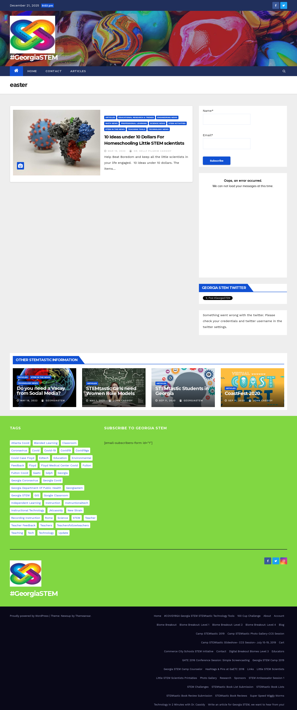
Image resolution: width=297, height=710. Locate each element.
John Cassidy (121, 400)
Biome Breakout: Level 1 (194, 624)
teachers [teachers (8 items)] (46, 525)
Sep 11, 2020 (167, 400)
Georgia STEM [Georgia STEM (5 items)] (20, 495)
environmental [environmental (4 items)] (81, 457)
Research (225, 677)
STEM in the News (115, 129)
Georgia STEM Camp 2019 (268, 660)
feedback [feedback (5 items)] (17, 465)
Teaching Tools (136, 129)
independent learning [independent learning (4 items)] (26, 502)
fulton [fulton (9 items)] (87, 465)
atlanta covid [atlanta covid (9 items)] (20, 442)
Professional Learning (134, 123)
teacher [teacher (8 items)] (90, 517)
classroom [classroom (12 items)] (69, 442)
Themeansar (83, 615)
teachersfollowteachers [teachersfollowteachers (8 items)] (73, 525)
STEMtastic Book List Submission (232, 686)
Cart (281, 642)
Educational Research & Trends (136, 117)
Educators (278, 651)
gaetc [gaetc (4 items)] (37, 472)
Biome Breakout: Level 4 (261, 624)
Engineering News (167, 117)
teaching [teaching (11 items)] (17, 532)
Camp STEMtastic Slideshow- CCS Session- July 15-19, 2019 (238, 642)
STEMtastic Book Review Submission (189, 695)
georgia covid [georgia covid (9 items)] (52, 480)
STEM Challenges (198, 686)
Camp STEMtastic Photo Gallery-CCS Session (255, 633)
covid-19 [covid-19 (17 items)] (50, 450)
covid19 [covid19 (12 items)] (66, 450)
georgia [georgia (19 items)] (63, 472)
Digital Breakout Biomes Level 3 (249, 651)
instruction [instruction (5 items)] (52, 502)
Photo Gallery (208, 677)
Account (279, 615)
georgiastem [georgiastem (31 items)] (74, 487)
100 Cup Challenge (248, 615)
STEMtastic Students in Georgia (182, 391)
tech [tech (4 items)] (31, 532)
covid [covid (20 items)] (35, 450)
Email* (227, 141)
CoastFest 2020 (242, 393)
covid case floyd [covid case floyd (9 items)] (22, 457)
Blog (281, 624)
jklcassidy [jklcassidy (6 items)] (56, 510)
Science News (157, 123)
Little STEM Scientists (270, 669)
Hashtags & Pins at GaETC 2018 (224, 669)
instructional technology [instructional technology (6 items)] (27, 510)
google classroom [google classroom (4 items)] (56, 495)
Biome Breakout (167, 624)
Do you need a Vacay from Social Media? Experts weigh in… (41, 393)
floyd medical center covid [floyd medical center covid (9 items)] (59, 465)
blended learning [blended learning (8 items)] (46, 442)
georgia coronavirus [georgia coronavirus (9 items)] (24, 480)
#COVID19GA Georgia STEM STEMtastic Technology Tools (199, 615)
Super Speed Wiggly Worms (267, 695)
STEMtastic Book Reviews (231, 695)
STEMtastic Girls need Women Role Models (111, 391)
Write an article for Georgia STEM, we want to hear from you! (246, 704)
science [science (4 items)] (63, 517)
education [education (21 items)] (60, 457)
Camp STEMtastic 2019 (210, 633)
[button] (284, 71)
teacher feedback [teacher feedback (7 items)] (23, 525)
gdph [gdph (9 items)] (49, 472)
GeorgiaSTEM (53, 400)
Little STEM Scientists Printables (176, 677)
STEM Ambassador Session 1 (266, 677)
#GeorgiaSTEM (34, 57)
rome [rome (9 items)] (49, 517)
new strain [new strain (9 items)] (75, 510)
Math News (111, 123)
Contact (53, 71)
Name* (227, 117)
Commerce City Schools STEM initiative (188, 651)
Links (250, 669)
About (267, 615)
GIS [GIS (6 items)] (36, 495)
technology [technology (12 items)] (46, 532)
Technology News (159, 129)
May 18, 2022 (29, 400)
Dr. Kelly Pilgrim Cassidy (150, 151)
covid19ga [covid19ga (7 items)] (82, 450)
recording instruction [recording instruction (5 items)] (25, 517)
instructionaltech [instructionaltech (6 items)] (76, 502)
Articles (78, 71)
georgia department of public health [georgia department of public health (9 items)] (36, 487)
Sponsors (240, 677)
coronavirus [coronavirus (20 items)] (19, 450)
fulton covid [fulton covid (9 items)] (19, 472)
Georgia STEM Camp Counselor (183, 669)
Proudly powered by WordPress (29, 615)
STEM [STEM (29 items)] (76, 517)
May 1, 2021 (97, 400)
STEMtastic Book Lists (270, 686)
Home (32, 71)
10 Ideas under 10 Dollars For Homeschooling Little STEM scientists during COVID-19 (144, 143)
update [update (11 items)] (63, 532)
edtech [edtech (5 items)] (44, 457)
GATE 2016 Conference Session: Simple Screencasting (216, 660)
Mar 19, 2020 (117, 151)
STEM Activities (176, 123)
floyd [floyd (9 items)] (32, 465)
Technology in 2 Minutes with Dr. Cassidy (179, 704)
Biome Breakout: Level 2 (227, 624)
